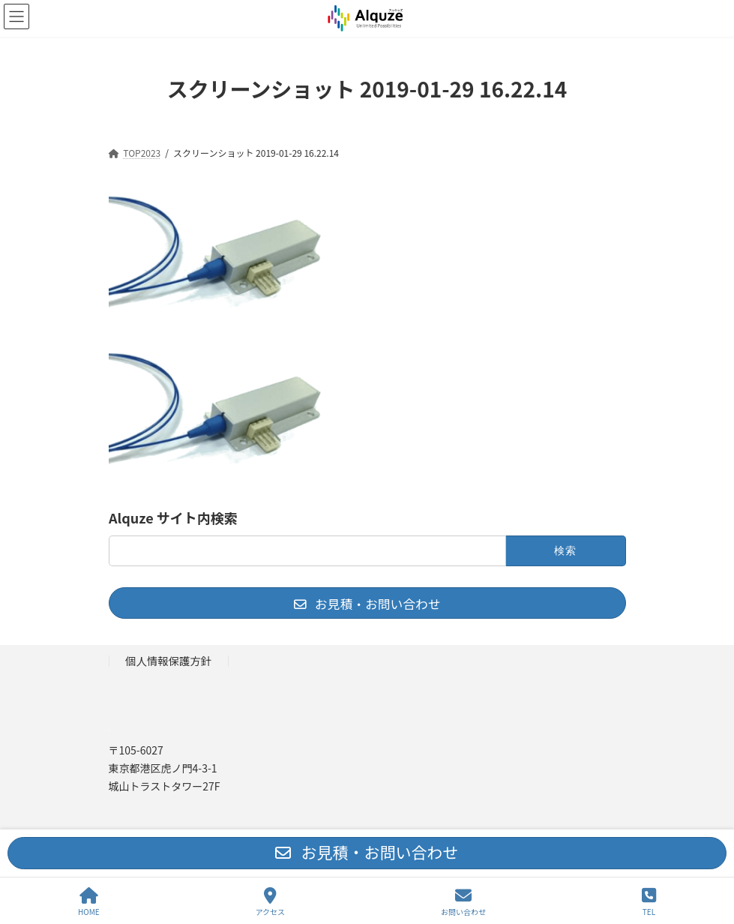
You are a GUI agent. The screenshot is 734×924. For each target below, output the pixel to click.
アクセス (271, 901)
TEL (649, 901)
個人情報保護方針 (168, 660)
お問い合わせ (463, 901)
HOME (89, 901)
